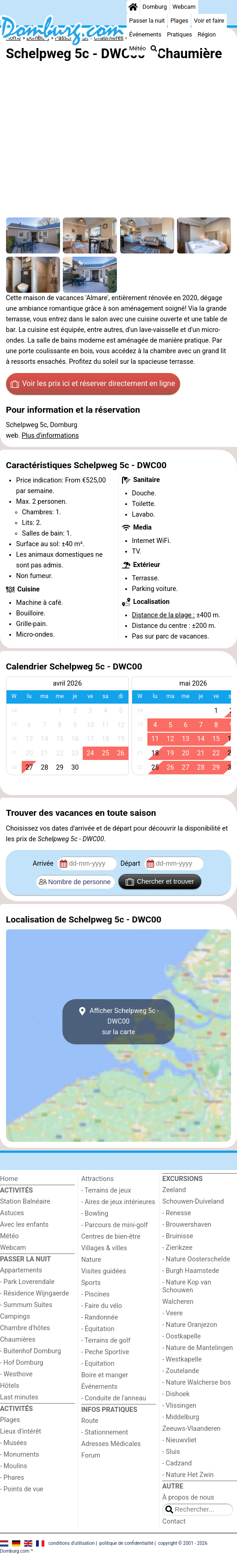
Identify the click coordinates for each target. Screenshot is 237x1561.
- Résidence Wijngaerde (34, 1293)
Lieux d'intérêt (20, 1431)
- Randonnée (99, 1317)
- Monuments (19, 1455)
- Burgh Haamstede (190, 1271)
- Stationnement (104, 1432)
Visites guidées (103, 1271)
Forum (90, 1455)
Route (89, 1421)
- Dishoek (175, 1394)
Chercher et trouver (160, 882)
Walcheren (177, 1302)
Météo (137, 48)
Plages (179, 20)
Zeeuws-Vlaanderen (191, 1429)
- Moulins (13, 1466)
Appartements (21, 1270)
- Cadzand (177, 1463)
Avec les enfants (24, 1225)
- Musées (13, 1443)
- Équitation (98, 1329)
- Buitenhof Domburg (30, 1351)
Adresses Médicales (111, 1444)
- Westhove (16, 1374)
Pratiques (179, 34)
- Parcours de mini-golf (114, 1225)
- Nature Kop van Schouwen (186, 1286)
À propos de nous (188, 1497)
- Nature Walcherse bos (196, 1382)
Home (9, 1179)
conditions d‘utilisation (72, 1543)
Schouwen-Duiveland (193, 1201)
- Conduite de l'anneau (113, 1398)
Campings (15, 1316)
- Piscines (95, 1294)
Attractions (97, 1179)
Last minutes (19, 1397)
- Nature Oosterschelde (196, 1259)
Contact (173, 1521)
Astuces (12, 1213)
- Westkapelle (181, 1359)
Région (207, 34)
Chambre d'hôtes (25, 1328)
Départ (131, 864)
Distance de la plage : (163, 615)
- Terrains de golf (106, 1340)
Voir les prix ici (93, 384)
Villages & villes (104, 1248)
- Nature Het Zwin (187, 1475)
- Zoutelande (180, 1371)
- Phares (12, 1478)
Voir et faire (209, 20)
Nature (91, 1260)
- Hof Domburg (21, 1363)
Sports (91, 1283)
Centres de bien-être (110, 1237)
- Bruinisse (177, 1236)
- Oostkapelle (181, 1336)
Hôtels (9, 1386)
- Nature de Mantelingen (197, 1348)
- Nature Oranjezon (189, 1325)
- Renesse (176, 1213)
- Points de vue (21, 1489)
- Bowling (95, 1213)
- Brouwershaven (186, 1225)
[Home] (133, 7)
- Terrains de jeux (106, 1190)
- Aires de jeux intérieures (118, 1202)
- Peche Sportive (105, 1352)
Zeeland (174, 1190)
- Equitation (98, 1364)
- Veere (172, 1313)
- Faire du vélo (101, 1306)
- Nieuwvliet (179, 1440)
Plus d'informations (50, 436)
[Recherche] (154, 48)
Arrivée (44, 864)
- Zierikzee (177, 1248)
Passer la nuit (147, 20)
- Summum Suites (26, 1305)
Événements (145, 34)
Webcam (183, 6)
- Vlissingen (179, 1406)
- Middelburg (180, 1417)
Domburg (155, 6)
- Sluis (171, 1452)
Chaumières (18, 1340)
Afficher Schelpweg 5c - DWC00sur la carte (118, 1021)
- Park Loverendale (27, 1282)
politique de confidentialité (126, 1543)
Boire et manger (104, 1375)
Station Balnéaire (25, 1201)
